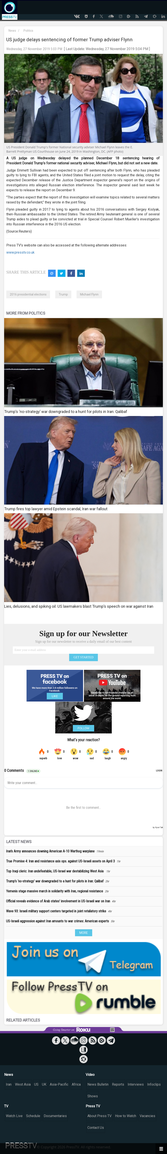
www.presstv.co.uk (20, 252)
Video (90, 1075)
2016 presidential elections (28, 294)
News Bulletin (98, 1084)
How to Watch (125, 1116)
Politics (28, 30)
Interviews (136, 1084)
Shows (92, 1096)
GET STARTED (83, 657)
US (36, 1084)
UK (44, 1084)
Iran (9, 1084)
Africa (76, 1084)
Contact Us (95, 1128)
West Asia (23, 1084)
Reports (118, 1084)
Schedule (33, 1116)
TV (6, 1106)
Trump (63, 294)
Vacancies (147, 1116)
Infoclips (154, 1084)
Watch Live (14, 1116)
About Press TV (99, 1116)
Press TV (93, 1106)
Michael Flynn (89, 294)
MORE (83, 932)
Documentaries (55, 1116)
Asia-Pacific (59, 1084)
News (12, 30)
